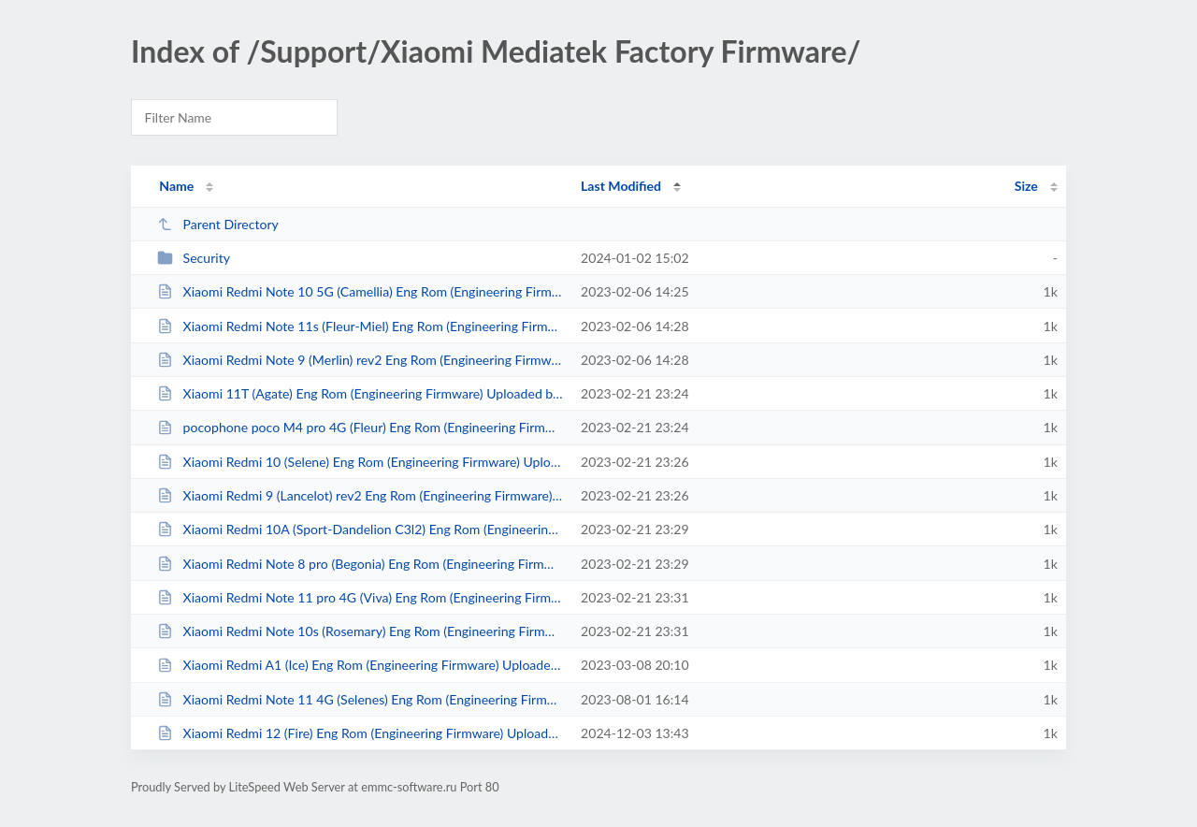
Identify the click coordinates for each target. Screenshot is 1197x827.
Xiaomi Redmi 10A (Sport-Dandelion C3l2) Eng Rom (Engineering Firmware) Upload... (360, 529)
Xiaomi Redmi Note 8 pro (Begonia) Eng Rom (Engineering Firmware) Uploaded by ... (360, 564)
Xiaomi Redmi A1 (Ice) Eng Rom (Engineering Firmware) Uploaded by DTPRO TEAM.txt (360, 665)
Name (176, 186)
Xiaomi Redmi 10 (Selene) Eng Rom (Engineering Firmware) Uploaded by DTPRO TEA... (360, 462)
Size (1026, 186)
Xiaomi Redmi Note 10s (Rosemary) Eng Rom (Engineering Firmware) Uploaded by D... (360, 631)
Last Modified (621, 186)
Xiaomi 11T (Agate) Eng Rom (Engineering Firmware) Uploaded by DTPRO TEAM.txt (360, 393)
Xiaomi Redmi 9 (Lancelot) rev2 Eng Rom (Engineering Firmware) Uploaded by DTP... (360, 495)
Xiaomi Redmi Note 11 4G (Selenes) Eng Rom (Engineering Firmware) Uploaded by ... (360, 699)
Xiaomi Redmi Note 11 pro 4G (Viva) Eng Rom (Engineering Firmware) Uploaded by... (360, 597)
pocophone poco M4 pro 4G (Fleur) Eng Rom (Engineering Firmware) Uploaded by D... (360, 427)
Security (193, 258)
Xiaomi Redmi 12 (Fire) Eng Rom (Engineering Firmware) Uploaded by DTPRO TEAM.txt (360, 733)
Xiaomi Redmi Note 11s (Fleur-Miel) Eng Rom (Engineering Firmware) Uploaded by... (360, 326)
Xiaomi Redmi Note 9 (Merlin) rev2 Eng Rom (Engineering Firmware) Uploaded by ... (360, 360)
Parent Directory (218, 224)
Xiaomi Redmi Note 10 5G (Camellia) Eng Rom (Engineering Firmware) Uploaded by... (360, 291)
